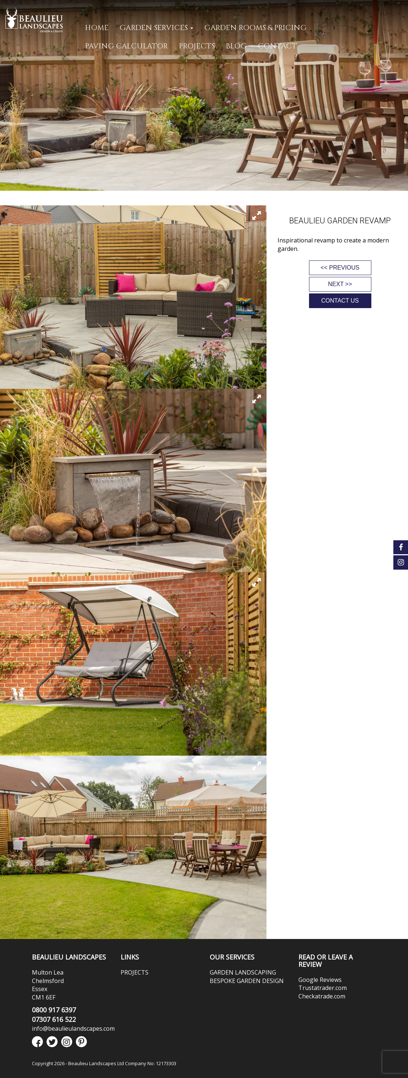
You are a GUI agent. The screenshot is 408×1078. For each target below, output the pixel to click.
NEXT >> (340, 284)
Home (97, 28)
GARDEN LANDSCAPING (243, 972)
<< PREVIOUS (340, 267)
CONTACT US (340, 300)
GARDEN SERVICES (156, 28)
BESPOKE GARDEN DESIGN (247, 981)
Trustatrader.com (322, 988)
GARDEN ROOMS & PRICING (255, 28)
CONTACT (277, 46)
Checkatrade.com (321, 996)
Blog (236, 46)
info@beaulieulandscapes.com (73, 1028)
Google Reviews (320, 980)
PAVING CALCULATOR (126, 46)
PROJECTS (197, 46)
